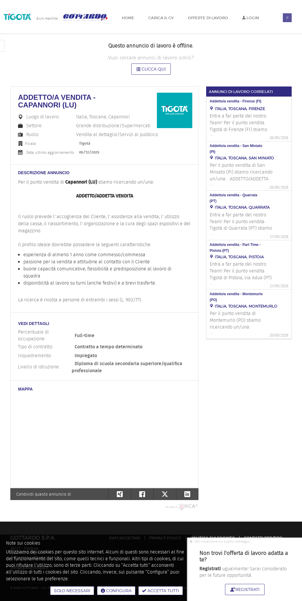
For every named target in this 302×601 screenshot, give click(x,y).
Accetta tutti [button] (160, 590)
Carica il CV (161, 17)
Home (128, 17)
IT (287, 18)
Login (250, 17)
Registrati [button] (245, 589)
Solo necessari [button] (72, 590)
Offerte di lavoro (208, 17)
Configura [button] (116, 590)
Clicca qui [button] (151, 68)
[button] (187, 494)
